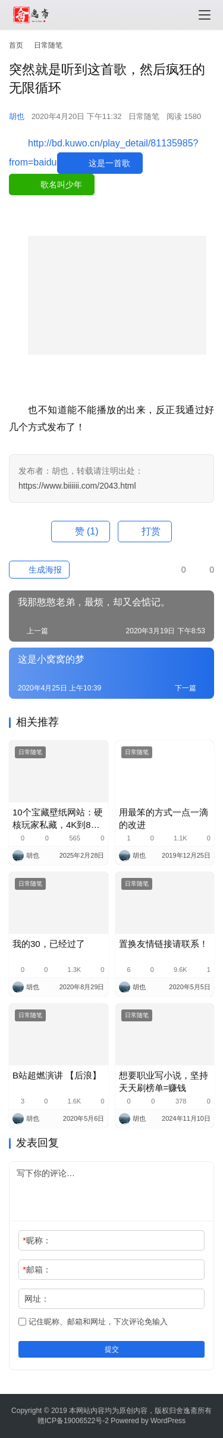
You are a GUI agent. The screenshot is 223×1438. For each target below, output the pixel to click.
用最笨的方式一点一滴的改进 (163, 818)
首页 (16, 45)
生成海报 (39, 569)
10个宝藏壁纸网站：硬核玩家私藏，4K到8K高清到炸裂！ (57, 819)
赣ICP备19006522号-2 (73, 1421)
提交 (112, 1349)
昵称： (37, 1240)
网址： (36, 1298)
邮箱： (37, 1269)
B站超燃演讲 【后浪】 (56, 1075)
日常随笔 (143, 116)
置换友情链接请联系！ (163, 944)
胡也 (16, 116)
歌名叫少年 (61, 184)
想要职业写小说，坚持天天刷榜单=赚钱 (163, 1081)
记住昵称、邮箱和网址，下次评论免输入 (93, 1321)
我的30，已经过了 (48, 944)
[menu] (204, 15)
